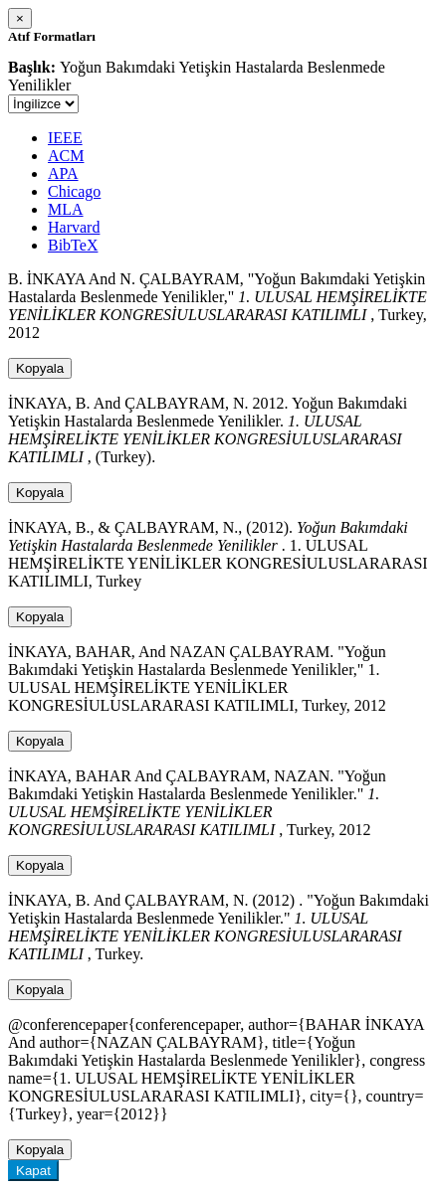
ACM (66, 155)
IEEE (65, 137)
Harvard (74, 227)
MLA (66, 209)
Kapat (33, 1170)
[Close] (20, 18)
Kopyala (40, 368)
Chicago (74, 191)
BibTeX (73, 245)
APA (63, 173)
